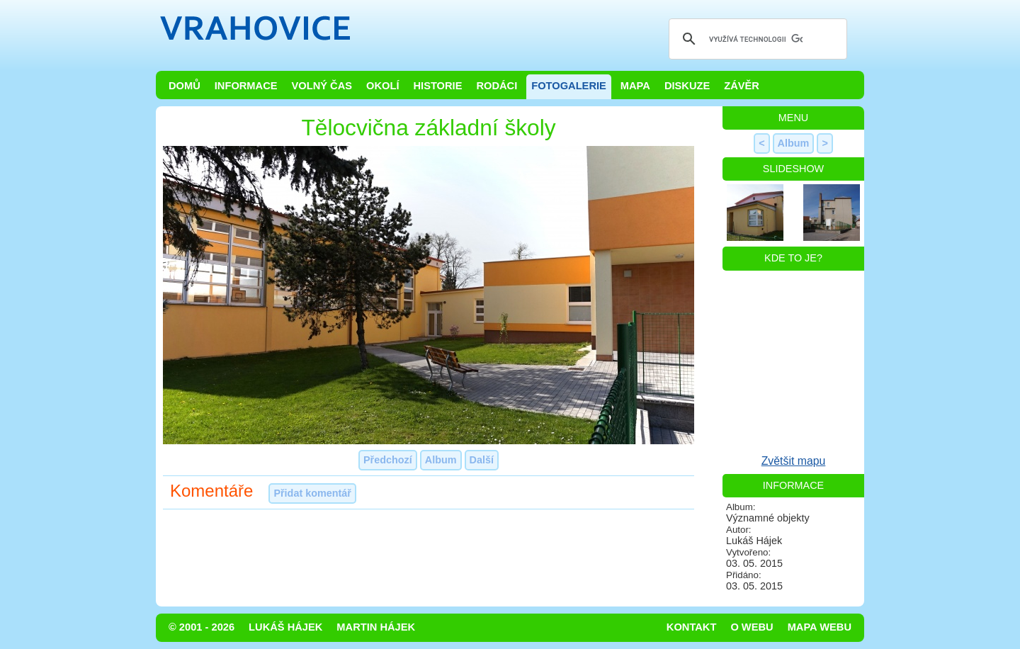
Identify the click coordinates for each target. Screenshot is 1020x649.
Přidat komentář (312, 493)
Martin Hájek (375, 627)
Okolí (382, 85)
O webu (751, 627)
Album (441, 459)
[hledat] (756, 38)
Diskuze (687, 85)
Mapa (635, 85)
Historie (437, 85)
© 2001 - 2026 (201, 627)
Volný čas (322, 85)
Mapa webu (819, 627)
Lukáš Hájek (285, 627)
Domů (184, 85)
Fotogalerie (568, 85)
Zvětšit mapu (793, 461)
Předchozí (387, 459)
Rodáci (496, 85)
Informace (246, 85)
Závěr (741, 85)
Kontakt (692, 627)
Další (482, 459)
